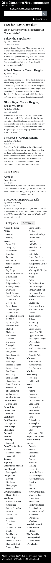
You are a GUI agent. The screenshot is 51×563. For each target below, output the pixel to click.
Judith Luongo (11, 74)
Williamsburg (12, 394)
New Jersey (32, 374)
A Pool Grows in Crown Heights (24, 70)
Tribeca (32, 319)
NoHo (31, 277)
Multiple (31, 371)
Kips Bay (8, 462)
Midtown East (35, 361)
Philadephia (34, 423)
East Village (9, 426)
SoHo (31, 299)
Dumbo (9, 531)
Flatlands (10, 332)
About (4, 556)
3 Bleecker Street (13, 501)
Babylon (9, 479)
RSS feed (26, 556)
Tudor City (33, 322)
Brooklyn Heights (13, 286)
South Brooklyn (13, 384)
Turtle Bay (33, 325)
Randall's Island (34, 524)
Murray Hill (34, 273)
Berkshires (33, 394)
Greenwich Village (37, 234)
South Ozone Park (37, 511)
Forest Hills (34, 469)
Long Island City (13, 355)
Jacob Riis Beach (36, 479)
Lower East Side (36, 257)
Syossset (9, 488)
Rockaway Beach (36, 505)
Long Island (11, 352)
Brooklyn (8, 267)
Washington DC (36, 433)
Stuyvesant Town (36, 306)
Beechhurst (34, 453)
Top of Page (36, 556)
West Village (34, 342)
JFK (30, 485)
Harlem (7, 449)
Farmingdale (11, 472)
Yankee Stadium (13, 264)
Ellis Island (9, 430)
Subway (9, 237)
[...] (31, 194)
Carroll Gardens (13, 296)
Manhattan (9, 498)
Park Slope (10, 361)
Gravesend (10, 342)
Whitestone (34, 518)
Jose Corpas (11, 180)
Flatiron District (13, 544)
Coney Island (11, 306)
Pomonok (10, 443)
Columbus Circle (13, 527)
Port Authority (35, 368)
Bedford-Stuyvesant (14, 273)
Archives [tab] (28, 222)
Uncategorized (33, 537)
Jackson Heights (36, 475)
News (29, 384)
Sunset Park (11, 387)
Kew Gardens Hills (37, 492)
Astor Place (11, 505)
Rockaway (10, 374)
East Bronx (9, 417)
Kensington (11, 348)
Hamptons (10, 423)
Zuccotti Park (35, 355)
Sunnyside (33, 514)
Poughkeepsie (35, 426)
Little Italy (33, 254)
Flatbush (9, 329)
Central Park (10, 400)
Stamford (10, 413)
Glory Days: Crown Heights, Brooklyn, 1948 (21, 104)
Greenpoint (11, 345)
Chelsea (9, 518)
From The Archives (13, 446)
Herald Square (35, 247)
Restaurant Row (36, 293)
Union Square (35, 329)
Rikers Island (11, 251)
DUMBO (10, 319)
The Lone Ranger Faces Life (21, 199)
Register (43, 19)
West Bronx (11, 260)
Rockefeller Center (37, 296)
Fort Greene (11, 335)
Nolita (31, 280)
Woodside (33, 521)
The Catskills (33, 534)
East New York (12, 325)
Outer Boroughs (36, 286)
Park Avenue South (37, 290)
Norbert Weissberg (13, 109)
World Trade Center (37, 348)
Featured (8, 436)
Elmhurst (33, 462)
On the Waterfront (37, 283)
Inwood (32, 251)
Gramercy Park (12, 547)
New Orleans (34, 413)
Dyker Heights (12, 322)
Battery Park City (13, 508)
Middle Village (35, 495)
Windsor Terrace (13, 397)
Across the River (11, 228)
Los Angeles (34, 407)
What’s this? (14, 556)
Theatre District (13, 495)
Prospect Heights (13, 365)
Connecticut (9, 410)
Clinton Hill (11, 299)
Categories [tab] (12, 222)
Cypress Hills (12, 312)
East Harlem (11, 534)
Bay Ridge (10, 270)
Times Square (35, 316)
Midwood (10, 358)
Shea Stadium (12, 378)
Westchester (32, 544)
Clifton (32, 531)
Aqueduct (33, 446)
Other (29, 387)
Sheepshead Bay (13, 381)
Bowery (9, 511)
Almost (8, 176)
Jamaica (7, 459)
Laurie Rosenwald (13, 42)
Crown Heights (12, 309)
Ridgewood (34, 501)
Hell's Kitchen (35, 244)
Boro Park (10, 280)
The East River (12, 391)
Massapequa (11, 485)
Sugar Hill (10, 456)
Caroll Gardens (12, 293)
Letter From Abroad (13, 466)
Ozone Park (34, 498)
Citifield (32, 456)
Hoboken (33, 378)
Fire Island (10, 482)
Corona (32, 459)
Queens (30, 443)
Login (35, 19)
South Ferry (34, 303)
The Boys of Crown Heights (21, 137)
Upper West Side (36, 335)
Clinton (9, 524)
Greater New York (37, 400)
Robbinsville (34, 381)
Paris (31, 417)
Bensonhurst (11, 277)
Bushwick (10, 290)
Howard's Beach (36, 472)
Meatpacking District (38, 264)
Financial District (13, 541)
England (8, 433)
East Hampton (10, 420)
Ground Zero (34, 237)
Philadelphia (34, 420)
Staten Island (33, 527)
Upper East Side (36, 332)
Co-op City (11, 247)
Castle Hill (10, 244)
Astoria (32, 391)
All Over (8, 231)
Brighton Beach (13, 283)
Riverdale (10, 254)
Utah (31, 430)
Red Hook (10, 371)
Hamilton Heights (13, 453)
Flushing (8, 440)
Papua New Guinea (36, 436)
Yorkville (33, 352)
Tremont (9, 257)
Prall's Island (34, 541)
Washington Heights (37, 339)
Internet (9, 234)
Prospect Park (12, 368)
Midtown (33, 267)
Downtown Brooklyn (15, 316)
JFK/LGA (33, 488)
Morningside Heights (38, 270)
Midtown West (35, 365)
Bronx (6, 241)
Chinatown (10, 521)
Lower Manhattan (12, 492)
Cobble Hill (11, 303)
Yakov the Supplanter (17, 38)
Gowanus (10, 339)
